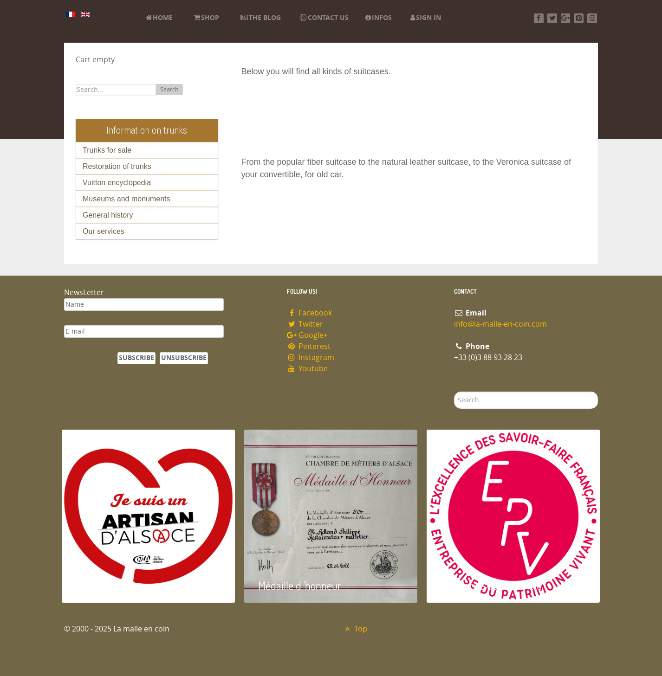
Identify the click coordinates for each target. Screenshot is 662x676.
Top (355, 628)
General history (108, 215)
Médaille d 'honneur (299, 585)
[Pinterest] (579, 18)
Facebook (309, 313)
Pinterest (309, 346)
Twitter (305, 324)
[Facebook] (539, 18)
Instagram (310, 357)
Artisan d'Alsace (109, 585)
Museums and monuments (126, 199)
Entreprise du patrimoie (491, 585)
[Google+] (566, 18)
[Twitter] (552, 18)
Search (169, 89)
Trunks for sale (107, 150)
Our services (103, 231)
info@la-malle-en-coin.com (500, 324)
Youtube (307, 368)
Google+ (307, 335)
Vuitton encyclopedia (117, 183)
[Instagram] (592, 18)
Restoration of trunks (117, 166)
